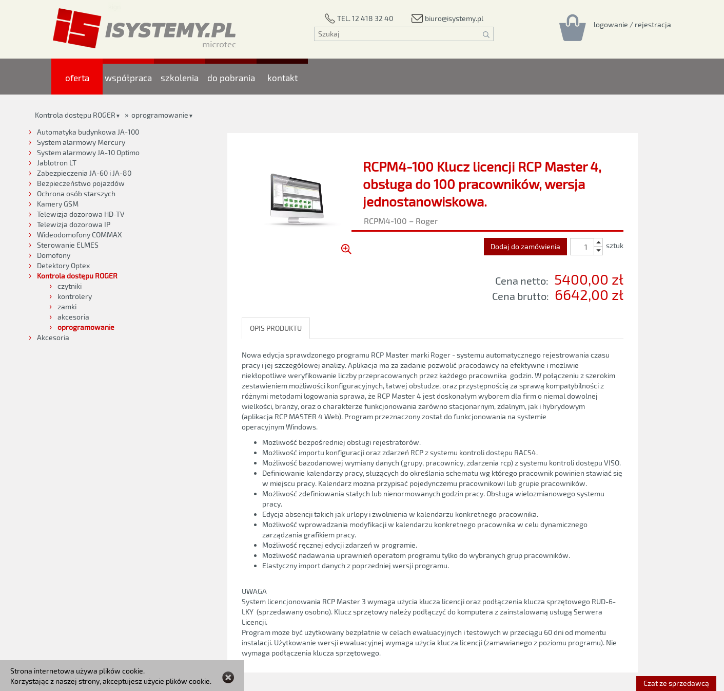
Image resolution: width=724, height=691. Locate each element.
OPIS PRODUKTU (276, 328)
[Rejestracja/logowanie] (632, 24)
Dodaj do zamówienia (525, 246)
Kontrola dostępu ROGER (75, 114)
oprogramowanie (159, 114)
